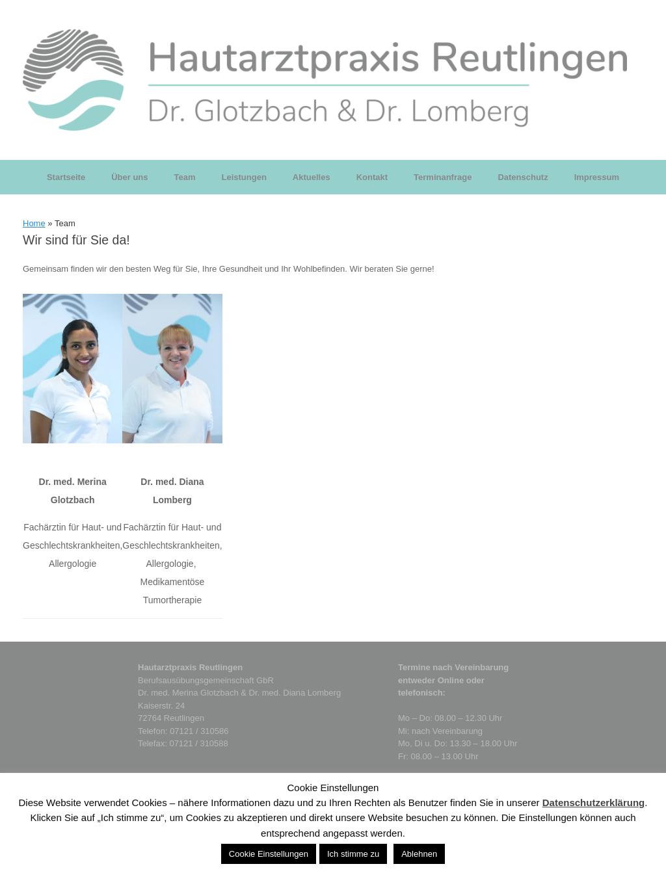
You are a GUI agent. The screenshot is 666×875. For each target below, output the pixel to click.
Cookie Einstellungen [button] (268, 854)
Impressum (596, 177)
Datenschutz (523, 177)
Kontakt (372, 177)
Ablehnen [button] (419, 854)
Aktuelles (311, 177)
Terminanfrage (443, 177)
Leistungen (244, 177)
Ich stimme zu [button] (353, 854)
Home (34, 223)
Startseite (66, 177)
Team (185, 177)
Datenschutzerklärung (593, 802)
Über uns (129, 177)
